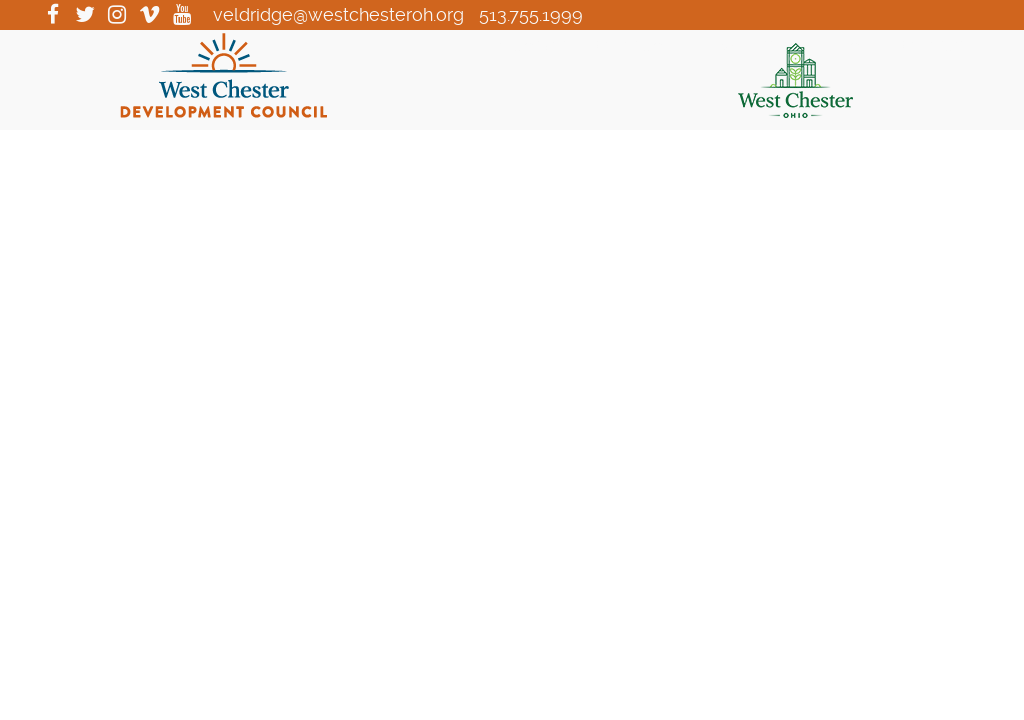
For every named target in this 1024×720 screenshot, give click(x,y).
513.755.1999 (531, 14)
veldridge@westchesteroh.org (338, 14)
